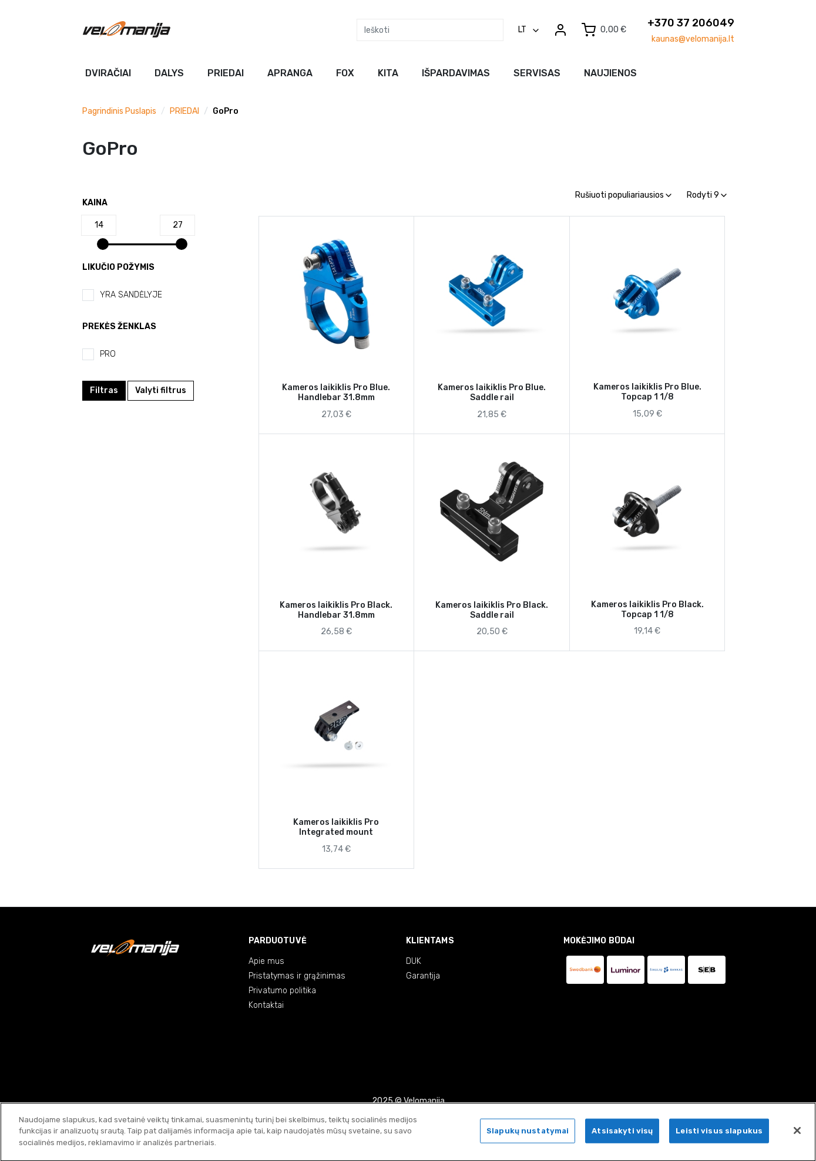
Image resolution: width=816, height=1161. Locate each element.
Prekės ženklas (119, 326)
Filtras (104, 390)
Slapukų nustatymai (527, 1134)
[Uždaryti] (797, 1134)
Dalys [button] (169, 73)
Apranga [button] (290, 73)
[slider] (103, 244)
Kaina (95, 203)
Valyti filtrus (160, 390)
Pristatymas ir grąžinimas (297, 976)
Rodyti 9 (707, 195)
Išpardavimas (456, 73)
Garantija (423, 976)
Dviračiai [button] (108, 73)
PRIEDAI (184, 111)
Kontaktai (266, 1005)
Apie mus (266, 961)
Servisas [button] (536, 73)
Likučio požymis (118, 267)
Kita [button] (388, 73)
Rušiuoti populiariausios (623, 195)
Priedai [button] (225, 73)
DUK (413, 961)
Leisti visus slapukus (719, 1134)
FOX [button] (345, 73)
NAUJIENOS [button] (610, 73)
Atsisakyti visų (622, 1134)
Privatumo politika (282, 991)
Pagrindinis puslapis (119, 111)
